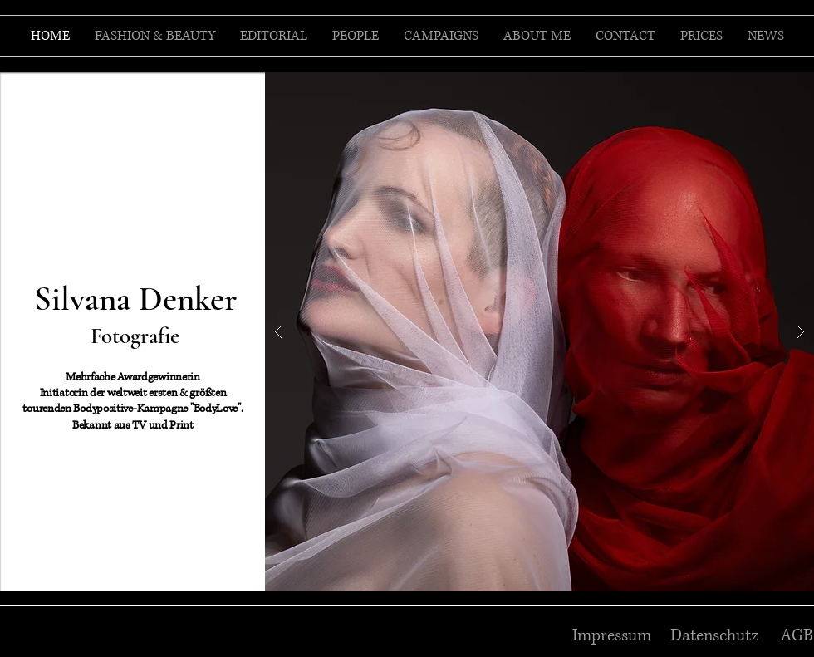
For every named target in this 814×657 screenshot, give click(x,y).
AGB (797, 636)
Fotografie (135, 336)
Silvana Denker (135, 299)
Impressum (611, 636)
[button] (539, 331)
